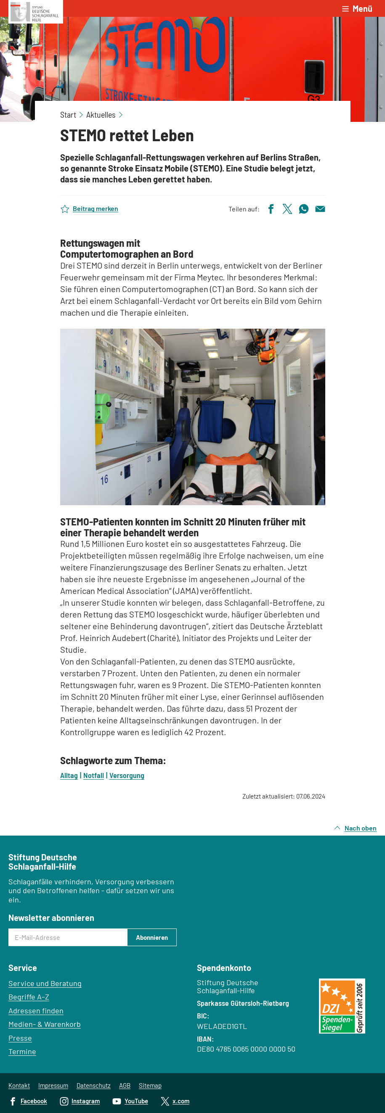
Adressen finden (36, 1010)
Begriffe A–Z (28, 996)
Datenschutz (94, 1085)
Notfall (93, 775)
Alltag (69, 775)
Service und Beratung (45, 983)
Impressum (53, 1085)
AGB (124, 1085)
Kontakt (19, 1085)
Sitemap (150, 1085)
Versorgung (126, 775)
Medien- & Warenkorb (44, 1024)
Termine (22, 1051)
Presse (20, 1037)
